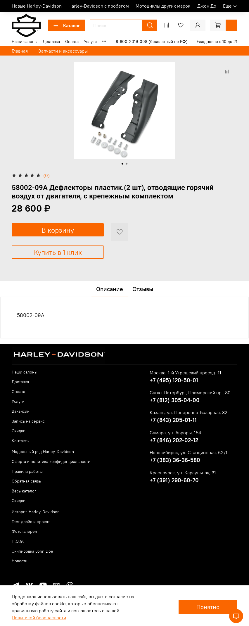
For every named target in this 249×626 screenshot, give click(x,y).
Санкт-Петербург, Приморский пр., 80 (190, 392)
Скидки (18, 430)
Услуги (90, 41)
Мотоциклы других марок (163, 6)
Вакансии (21, 411)
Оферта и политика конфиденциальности (51, 461)
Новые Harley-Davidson (37, 6)
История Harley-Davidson (36, 511)
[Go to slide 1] (122, 164)
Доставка (51, 41)
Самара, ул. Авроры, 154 (175, 432)
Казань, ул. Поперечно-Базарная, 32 (188, 412)
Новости (19, 560)
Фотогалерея (24, 531)
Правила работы (27, 471)
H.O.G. (18, 541)
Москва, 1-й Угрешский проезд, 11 (185, 373)
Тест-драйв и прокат (31, 521)
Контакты (21, 440)
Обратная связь (26, 481)
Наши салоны (24, 41)
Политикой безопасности (39, 617)
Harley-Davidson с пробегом (98, 6)
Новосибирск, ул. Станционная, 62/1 (188, 452)
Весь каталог (24, 491)
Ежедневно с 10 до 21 (217, 41)
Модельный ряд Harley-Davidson (43, 451)
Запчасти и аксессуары (63, 51)
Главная (20, 51)
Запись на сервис (28, 421)
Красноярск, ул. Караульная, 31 (183, 472)
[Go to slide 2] (126, 164)
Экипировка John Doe (32, 551)
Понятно (207, 607)
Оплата (72, 41)
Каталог (66, 25)
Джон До (206, 6)
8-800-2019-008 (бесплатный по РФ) (152, 41)
